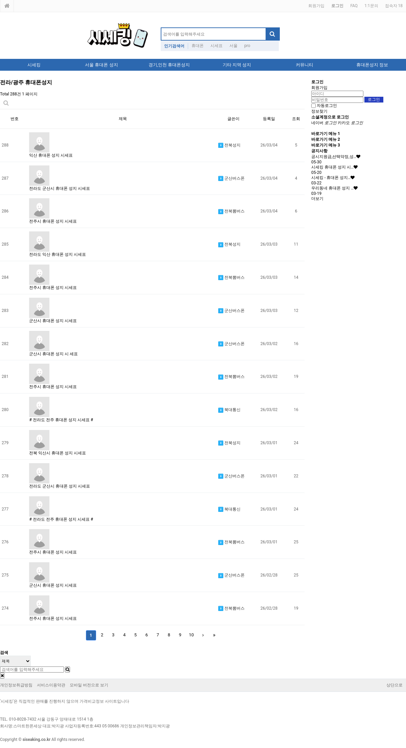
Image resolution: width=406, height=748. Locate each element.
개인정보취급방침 (16, 685)
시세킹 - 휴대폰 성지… (331, 177)
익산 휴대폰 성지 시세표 (51, 155)
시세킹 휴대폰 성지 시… (332, 167)
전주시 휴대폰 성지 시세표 (53, 221)
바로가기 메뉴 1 (325, 133)
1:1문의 (371, 5)
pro (247, 45)
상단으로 (394, 685)
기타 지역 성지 (237, 64)
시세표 (216, 45)
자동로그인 (327, 105)
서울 (233, 45)
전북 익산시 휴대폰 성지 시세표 (57, 453)
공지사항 (319, 151)
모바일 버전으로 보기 (89, 685)
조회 (296, 118)
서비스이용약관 (51, 685)
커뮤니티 (304, 64)
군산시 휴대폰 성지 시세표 (53, 320)
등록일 (269, 118)
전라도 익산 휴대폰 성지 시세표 (57, 254)
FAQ (354, 5)
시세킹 (34, 64)
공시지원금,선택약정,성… (333, 156)
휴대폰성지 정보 (372, 64)
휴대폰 (197, 45)
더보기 (317, 198)
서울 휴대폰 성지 (101, 64)
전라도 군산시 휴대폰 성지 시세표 (59, 188)
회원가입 (316, 5)
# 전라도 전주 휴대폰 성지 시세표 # (61, 419)
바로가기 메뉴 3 (325, 145)
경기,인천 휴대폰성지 (169, 64)
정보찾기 (319, 111)
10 (191, 634)
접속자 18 (394, 5)
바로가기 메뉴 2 (325, 139)
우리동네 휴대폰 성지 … (332, 188)
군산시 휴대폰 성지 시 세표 (53, 354)
